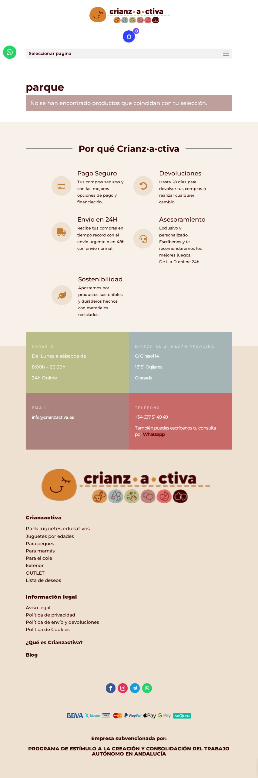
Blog (32, 655)
